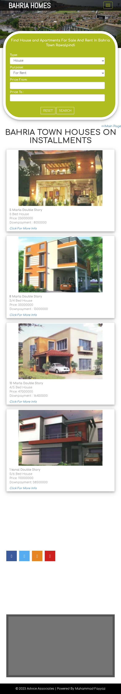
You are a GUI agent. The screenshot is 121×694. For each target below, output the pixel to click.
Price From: (18, 79)
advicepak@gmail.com (34, 524)
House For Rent (18, 592)
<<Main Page (111, 126)
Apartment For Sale (21, 583)
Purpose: (17, 67)
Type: (14, 55)
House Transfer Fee (20, 609)
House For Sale (18, 575)
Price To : (17, 92)
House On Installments (23, 600)
